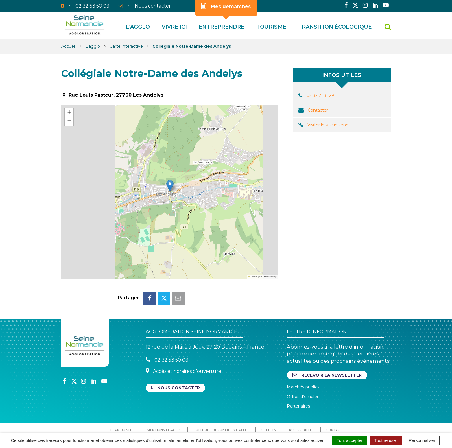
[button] (170, 186)
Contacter (318, 110)
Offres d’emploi (302, 370)
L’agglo (138, 27)
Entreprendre (221, 27)
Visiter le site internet (328, 125)
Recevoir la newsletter (327, 349)
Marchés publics (303, 361)
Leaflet (252, 276)
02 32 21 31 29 (320, 95)
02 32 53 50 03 (167, 334)
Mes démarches (226, 6)
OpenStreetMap (269, 276)
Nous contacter (175, 362)
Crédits (268, 404)
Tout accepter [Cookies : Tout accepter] (350, 440)
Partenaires (298, 380)
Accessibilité (301, 404)
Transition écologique (335, 27)
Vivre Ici (174, 27)
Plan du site (122, 404)
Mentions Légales (163, 404)
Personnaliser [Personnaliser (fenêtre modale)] (422, 440)
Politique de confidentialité (220, 404)
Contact (334, 404)
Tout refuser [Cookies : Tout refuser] (385, 440)
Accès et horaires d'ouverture (183, 345)
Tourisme (271, 27)
